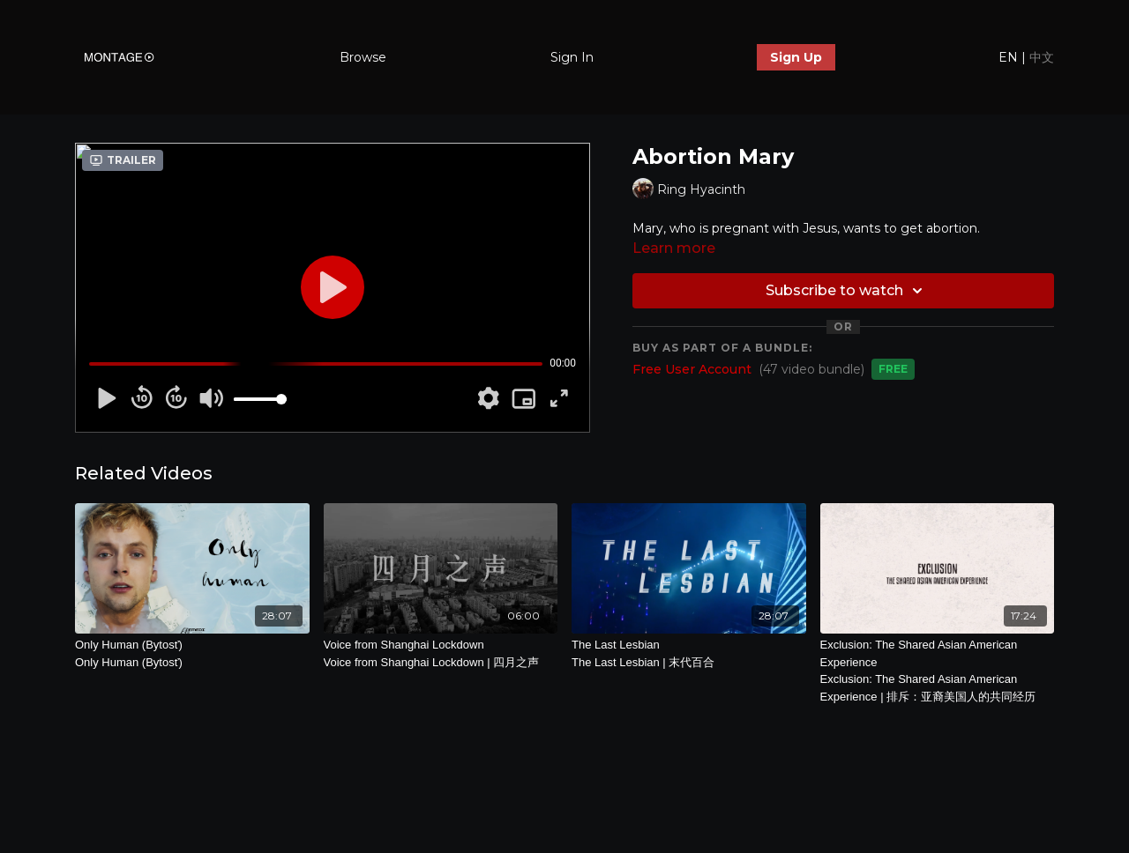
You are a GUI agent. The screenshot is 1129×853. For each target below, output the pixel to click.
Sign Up (796, 57)
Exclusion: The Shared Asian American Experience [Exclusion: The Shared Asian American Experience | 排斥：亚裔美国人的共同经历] (937, 671)
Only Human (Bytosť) (192, 654)
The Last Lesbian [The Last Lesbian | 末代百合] (689, 654)
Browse (363, 57)
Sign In (572, 57)
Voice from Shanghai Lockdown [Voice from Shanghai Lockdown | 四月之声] (441, 654)
